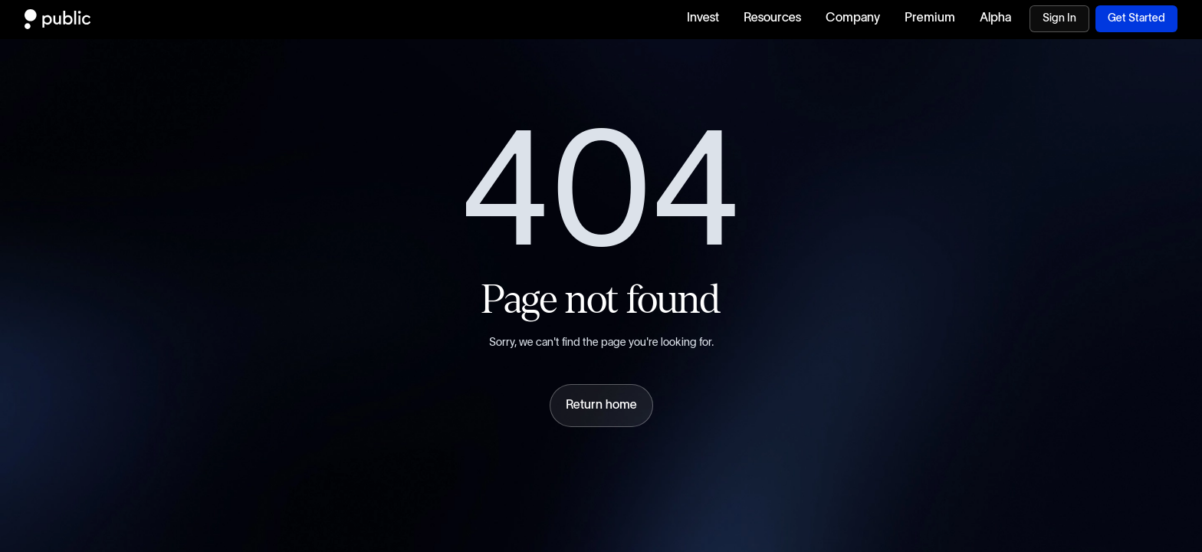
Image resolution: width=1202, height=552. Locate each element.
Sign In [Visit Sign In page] (1059, 18)
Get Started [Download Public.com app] (1136, 18)
